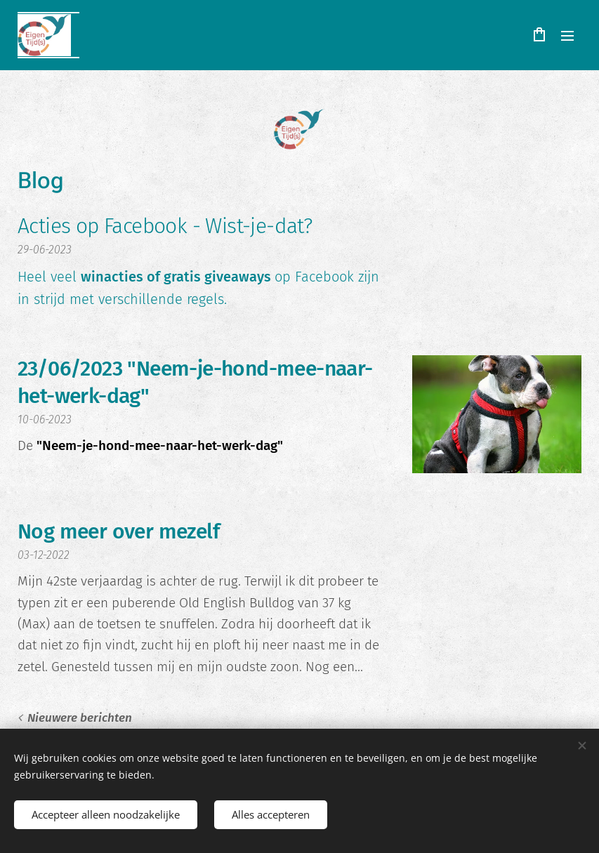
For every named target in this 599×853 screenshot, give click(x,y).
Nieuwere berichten (79, 717)
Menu (567, 36)
